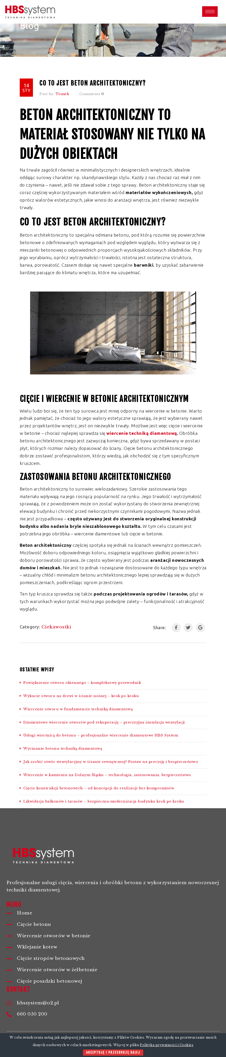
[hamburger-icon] (210, 11)
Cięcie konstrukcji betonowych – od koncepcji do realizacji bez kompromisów (97, 788)
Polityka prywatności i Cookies (166, 1045)
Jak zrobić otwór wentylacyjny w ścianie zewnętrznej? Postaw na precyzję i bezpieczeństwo (109, 762)
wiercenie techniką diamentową (141, 433)
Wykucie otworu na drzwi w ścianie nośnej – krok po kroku (79, 696)
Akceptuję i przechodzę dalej (113, 1052)
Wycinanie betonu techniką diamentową (61, 748)
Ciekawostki (56, 627)
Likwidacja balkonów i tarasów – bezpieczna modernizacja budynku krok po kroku (102, 801)
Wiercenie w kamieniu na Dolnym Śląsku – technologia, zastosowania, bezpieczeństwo (105, 775)
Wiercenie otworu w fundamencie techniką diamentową (76, 709)
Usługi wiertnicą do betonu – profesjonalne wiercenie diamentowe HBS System (99, 735)
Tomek (62, 94)
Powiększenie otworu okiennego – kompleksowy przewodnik (80, 682)
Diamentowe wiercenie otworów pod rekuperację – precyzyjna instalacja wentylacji (102, 722)
